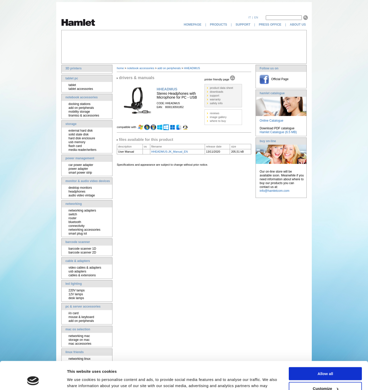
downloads (216, 91)
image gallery (218, 117)
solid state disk (78, 134)
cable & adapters (77, 261)
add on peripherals (81, 108)
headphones (76, 191)
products (218, 24)
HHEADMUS (192, 68)
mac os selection (77, 329)
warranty (215, 99)
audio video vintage (81, 195)
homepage (192, 24)
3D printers (73, 68)
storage (70, 124)
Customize (325, 362)
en (256, 17)
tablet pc (71, 78)
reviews (214, 113)
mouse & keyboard (81, 317)
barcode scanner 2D (82, 252)
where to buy (218, 120)
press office (270, 24)
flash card (75, 146)
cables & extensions (82, 275)
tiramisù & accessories (83, 115)
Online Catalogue (271, 120)
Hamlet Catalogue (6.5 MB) (278, 132)
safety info (216, 103)
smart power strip (80, 172)
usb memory (76, 142)
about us (298, 24)
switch (72, 214)
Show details (79, 379)
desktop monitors (80, 187)
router (72, 218)
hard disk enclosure (81, 138)
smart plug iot (77, 233)
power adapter (78, 169)
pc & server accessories (82, 306)
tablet (72, 85)
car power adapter (80, 165)
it (249, 17)
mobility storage (79, 111)
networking (73, 204)
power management (79, 158)
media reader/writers (82, 150)
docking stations (79, 104)
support (243, 24)
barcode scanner (77, 242)
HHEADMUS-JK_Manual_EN (169, 151)
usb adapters (77, 271)
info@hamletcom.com (274, 191)
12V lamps (75, 294)
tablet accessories (80, 89)
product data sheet (221, 87)
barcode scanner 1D (82, 248)
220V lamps (76, 290)
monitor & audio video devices (87, 181)
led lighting (73, 284)
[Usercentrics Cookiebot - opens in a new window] (33, 380)
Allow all (325, 347)
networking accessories (84, 229)
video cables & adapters (84, 267)
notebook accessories (81, 97)
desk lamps (76, 298)
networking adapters (82, 210)
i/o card (73, 313)
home (120, 68)
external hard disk (80, 130)
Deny (325, 377)
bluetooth (74, 222)
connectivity (76, 226)
